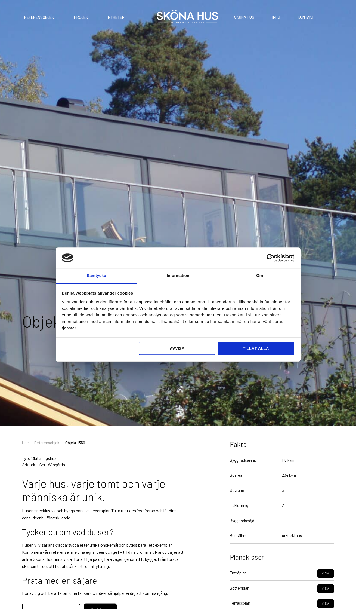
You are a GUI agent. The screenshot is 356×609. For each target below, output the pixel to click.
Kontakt (306, 17)
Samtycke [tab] (96, 275)
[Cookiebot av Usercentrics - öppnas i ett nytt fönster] (270, 258)
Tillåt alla (256, 348)
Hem (26, 442)
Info (276, 17)
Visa (325, 584)
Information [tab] (178, 275)
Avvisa (177, 348)
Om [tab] (259, 275)
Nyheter (116, 17)
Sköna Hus (244, 17)
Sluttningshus (44, 458)
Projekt (82, 17)
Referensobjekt (40, 17)
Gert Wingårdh (52, 464)
